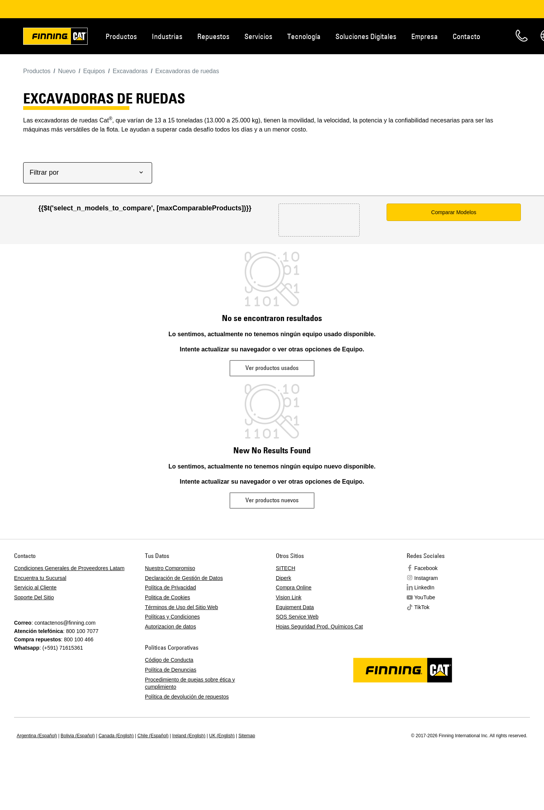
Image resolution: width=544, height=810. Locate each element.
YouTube (424, 597)
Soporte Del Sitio (34, 597)
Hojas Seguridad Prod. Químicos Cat (319, 627)
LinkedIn (424, 587)
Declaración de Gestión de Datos (184, 578)
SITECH (285, 568)
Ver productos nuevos (272, 500)
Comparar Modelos (453, 212)
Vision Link (288, 597)
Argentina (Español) (37, 735)
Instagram (426, 578)
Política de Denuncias (170, 670)
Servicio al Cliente (35, 587)
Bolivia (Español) (78, 735)
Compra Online (293, 587)
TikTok (421, 607)
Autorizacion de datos (170, 627)
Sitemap (246, 735)
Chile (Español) (152, 735)
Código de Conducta (169, 660)
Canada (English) (116, 735)
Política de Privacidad (170, 587)
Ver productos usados (272, 367)
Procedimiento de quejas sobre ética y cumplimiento (190, 683)
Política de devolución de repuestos (187, 697)
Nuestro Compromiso (170, 568)
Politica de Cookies (167, 597)
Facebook (425, 568)
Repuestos (213, 36)
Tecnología (304, 36)
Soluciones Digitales (365, 36)
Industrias (167, 36)
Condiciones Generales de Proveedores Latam (69, 568)
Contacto (466, 36)
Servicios (258, 36)
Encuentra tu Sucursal (40, 578)
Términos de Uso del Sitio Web (181, 607)
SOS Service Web (297, 617)
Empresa (424, 36)
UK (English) (221, 735)
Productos (121, 36)
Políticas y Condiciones (172, 617)
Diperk (283, 578)
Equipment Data (295, 607)
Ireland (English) (188, 735)
